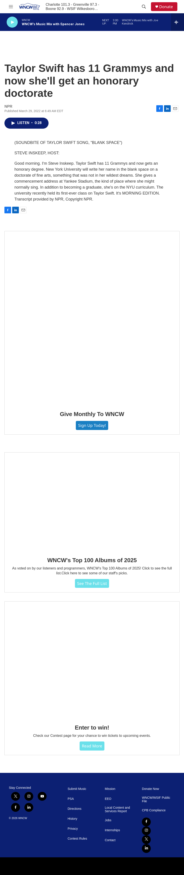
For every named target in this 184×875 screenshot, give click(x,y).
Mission (110, 789)
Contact (110, 840)
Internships (112, 830)
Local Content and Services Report (117, 809)
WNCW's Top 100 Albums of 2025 (92, 560)
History (72, 818)
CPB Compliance (154, 810)
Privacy (73, 828)
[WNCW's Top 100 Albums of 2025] (92, 501)
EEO (108, 798)
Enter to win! (92, 727)
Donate (166, 6)
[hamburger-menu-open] (11, 6)
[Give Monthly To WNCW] (92, 318)
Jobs (108, 820)
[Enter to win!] (92, 660)
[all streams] (177, 22)
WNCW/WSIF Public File (156, 799)
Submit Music (77, 789)
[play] (12, 22)
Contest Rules (77, 838)
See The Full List (92, 583)
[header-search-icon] (144, 7)
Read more (92, 746)
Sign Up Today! (92, 425)
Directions (74, 808)
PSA (71, 798)
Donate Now (150, 789)
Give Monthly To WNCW (92, 414)
